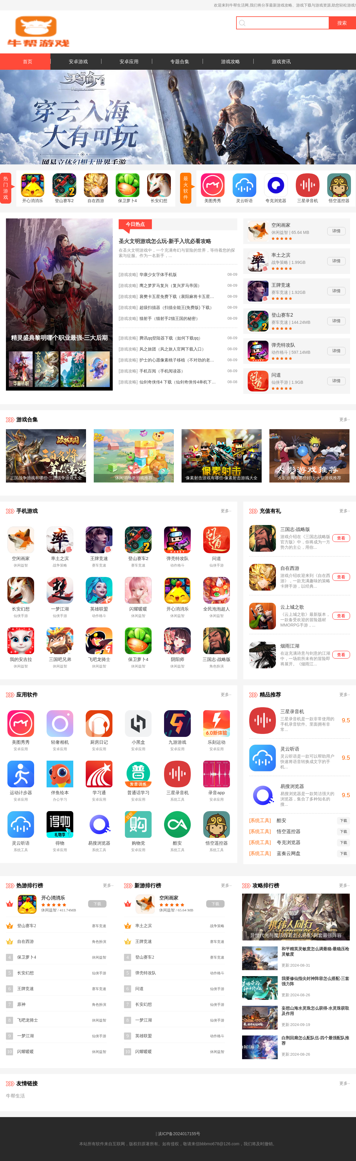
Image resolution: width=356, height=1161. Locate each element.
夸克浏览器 (289, 842)
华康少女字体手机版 (158, 274)
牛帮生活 (15, 1095)
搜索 (342, 23)
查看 (341, 538)
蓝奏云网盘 (289, 853)
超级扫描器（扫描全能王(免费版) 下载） (176, 307)
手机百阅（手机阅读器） (162, 371)
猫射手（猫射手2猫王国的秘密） (169, 318)
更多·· (344, 419)
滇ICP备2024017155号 (179, 1133)
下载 (343, 821)
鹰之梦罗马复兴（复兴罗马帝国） (170, 285)
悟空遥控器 (289, 831)
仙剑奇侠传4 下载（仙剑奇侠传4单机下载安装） (178, 382)
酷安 (281, 820)
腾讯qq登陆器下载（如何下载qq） (171, 338)
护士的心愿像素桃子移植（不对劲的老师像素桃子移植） (178, 360)
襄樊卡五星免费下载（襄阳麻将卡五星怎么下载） (178, 296)
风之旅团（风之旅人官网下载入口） (172, 349)
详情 (336, 231)
